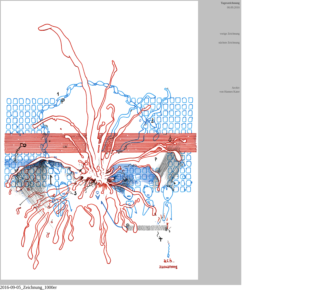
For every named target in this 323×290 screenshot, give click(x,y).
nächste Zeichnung (229, 42)
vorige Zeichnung (230, 33)
